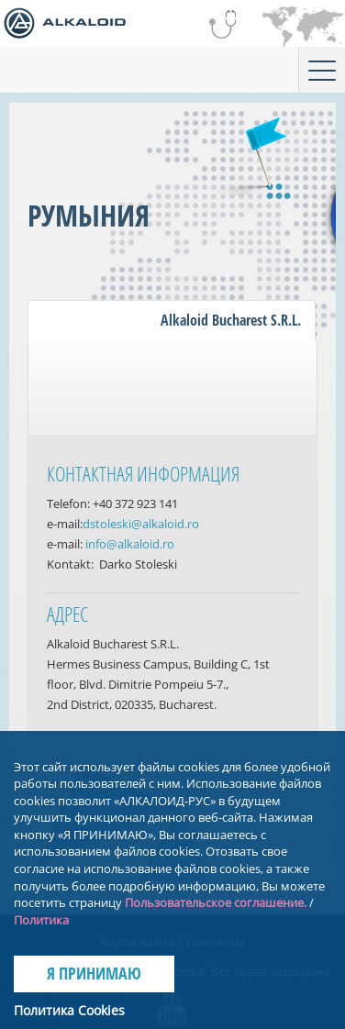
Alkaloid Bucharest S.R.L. (231, 320)
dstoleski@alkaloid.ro (141, 523)
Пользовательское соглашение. (215, 902)
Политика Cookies (69, 1010)
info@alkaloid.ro (129, 544)
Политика (41, 920)
